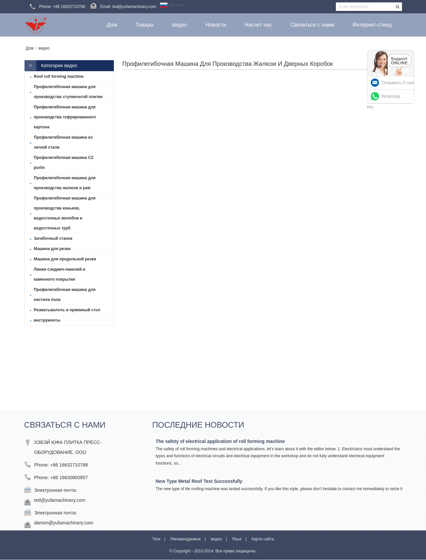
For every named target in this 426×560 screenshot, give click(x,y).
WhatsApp (391, 96)
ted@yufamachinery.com (60, 500)
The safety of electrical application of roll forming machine (220, 441)
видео (44, 48)
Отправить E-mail (398, 82)
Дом (30, 48)
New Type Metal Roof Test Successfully (199, 481)
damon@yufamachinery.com (63, 522)
